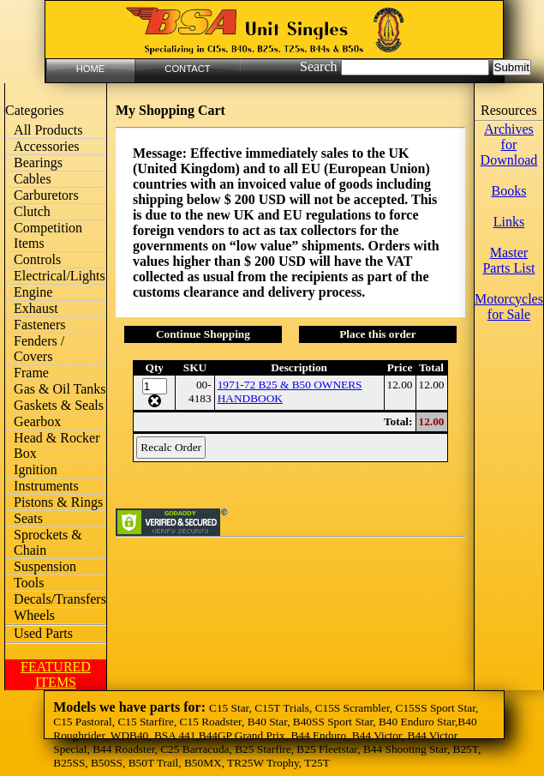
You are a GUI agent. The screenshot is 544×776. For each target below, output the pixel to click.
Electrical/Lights (59, 275)
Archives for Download (509, 144)
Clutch (32, 211)
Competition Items (48, 235)
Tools (29, 582)
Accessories (46, 146)
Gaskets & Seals (59, 405)
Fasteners (39, 324)
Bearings (38, 162)
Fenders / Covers (39, 349)
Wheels (34, 615)
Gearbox (37, 421)
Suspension (45, 566)
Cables (32, 178)
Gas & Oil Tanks (59, 389)
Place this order (377, 334)
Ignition (35, 469)
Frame (31, 372)
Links (508, 221)
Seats (28, 518)
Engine (33, 292)
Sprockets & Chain (48, 542)
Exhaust (36, 308)
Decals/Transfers (60, 599)
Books (508, 190)
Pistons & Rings (58, 502)
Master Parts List (508, 260)
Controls (37, 259)
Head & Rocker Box (56, 445)
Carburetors (46, 195)
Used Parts (43, 633)
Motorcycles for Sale (509, 307)
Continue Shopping (203, 334)
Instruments (46, 485)
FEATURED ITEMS (56, 674)
